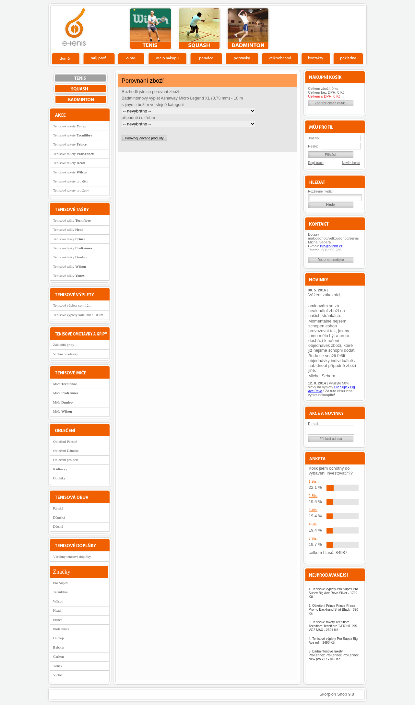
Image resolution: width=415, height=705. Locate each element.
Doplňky (59, 478)
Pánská (58, 508)
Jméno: (314, 138)
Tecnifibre (60, 592)
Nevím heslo (351, 163)
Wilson (58, 601)
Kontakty (316, 58)
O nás (131, 58)
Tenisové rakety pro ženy (71, 190)
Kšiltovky (60, 469)
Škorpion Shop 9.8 (336, 694)
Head (57, 610)
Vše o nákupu (167, 58)
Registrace (316, 163)
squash (199, 29)
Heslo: (313, 146)
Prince (57, 620)
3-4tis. (313, 510)
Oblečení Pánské (65, 441)
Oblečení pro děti (65, 460)
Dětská (58, 526)
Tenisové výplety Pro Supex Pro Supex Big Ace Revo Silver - (333, 593)
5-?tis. (313, 538)
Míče (65, 384)
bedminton (248, 29)
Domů (66, 58)
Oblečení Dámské (66, 450)
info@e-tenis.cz (331, 246)
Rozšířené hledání (321, 191)
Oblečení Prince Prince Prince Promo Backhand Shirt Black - (333, 609)
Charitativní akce (331, 27)
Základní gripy (63, 345)
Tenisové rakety (69, 126)
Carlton (58, 656)
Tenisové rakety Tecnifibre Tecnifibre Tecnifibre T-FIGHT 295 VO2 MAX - (333, 626)
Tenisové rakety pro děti (70, 181)
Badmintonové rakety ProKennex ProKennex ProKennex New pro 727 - (334, 655)
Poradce (206, 58)
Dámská (59, 517)
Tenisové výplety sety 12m (72, 305)
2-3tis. (313, 496)
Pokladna (348, 58)
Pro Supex (60, 583)
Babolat (58, 647)
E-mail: (313, 424)
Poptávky (242, 58)
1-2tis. (313, 481)
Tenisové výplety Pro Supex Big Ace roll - (333, 640)
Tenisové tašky (72, 220)
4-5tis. (313, 524)
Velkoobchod (280, 58)
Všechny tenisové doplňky (72, 556)
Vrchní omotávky (65, 354)
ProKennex (61, 629)
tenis (150, 29)
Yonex (57, 666)
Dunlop (58, 638)
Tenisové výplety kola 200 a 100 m (78, 315)
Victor (57, 675)
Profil (98, 58)
